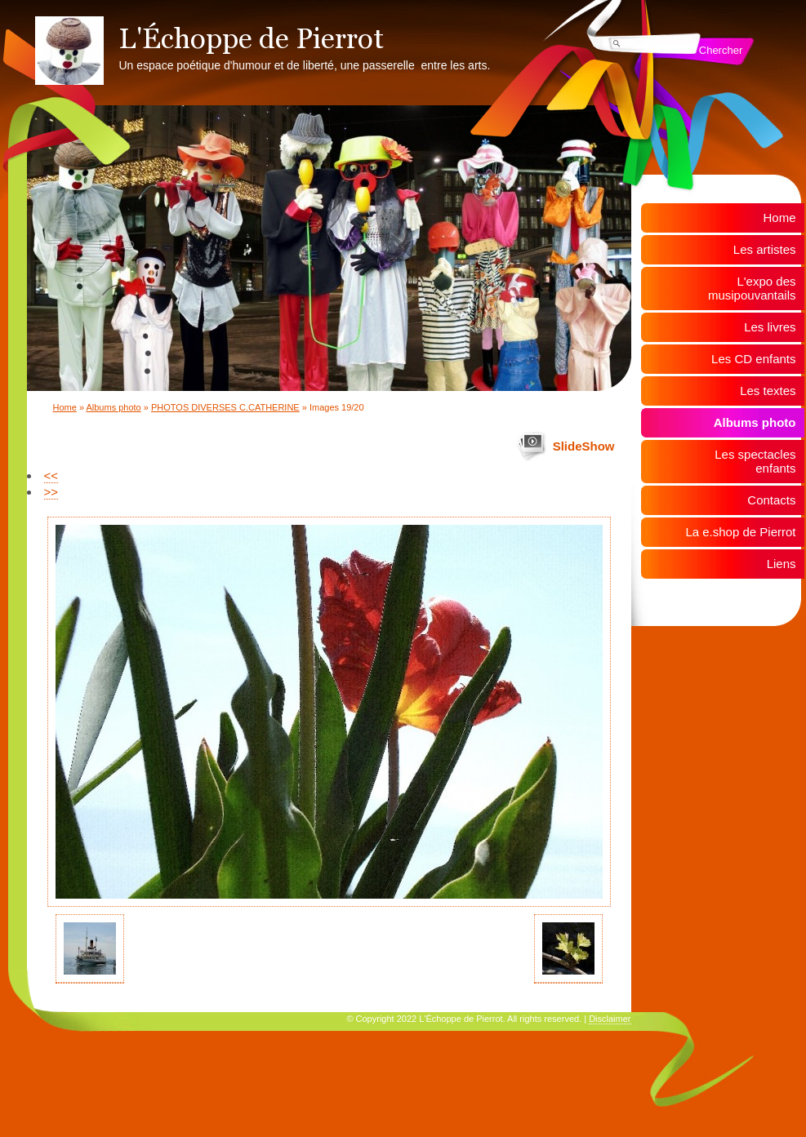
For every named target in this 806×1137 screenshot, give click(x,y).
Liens (781, 564)
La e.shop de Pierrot (740, 532)
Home (65, 407)
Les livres (769, 327)
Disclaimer (609, 1019)
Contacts (771, 500)
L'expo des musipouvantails (752, 288)
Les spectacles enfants (755, 461)
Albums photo (113, 407)
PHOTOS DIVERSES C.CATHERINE (225, 407)
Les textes (767, 391)
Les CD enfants (753, 359)
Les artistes (764, 249)
